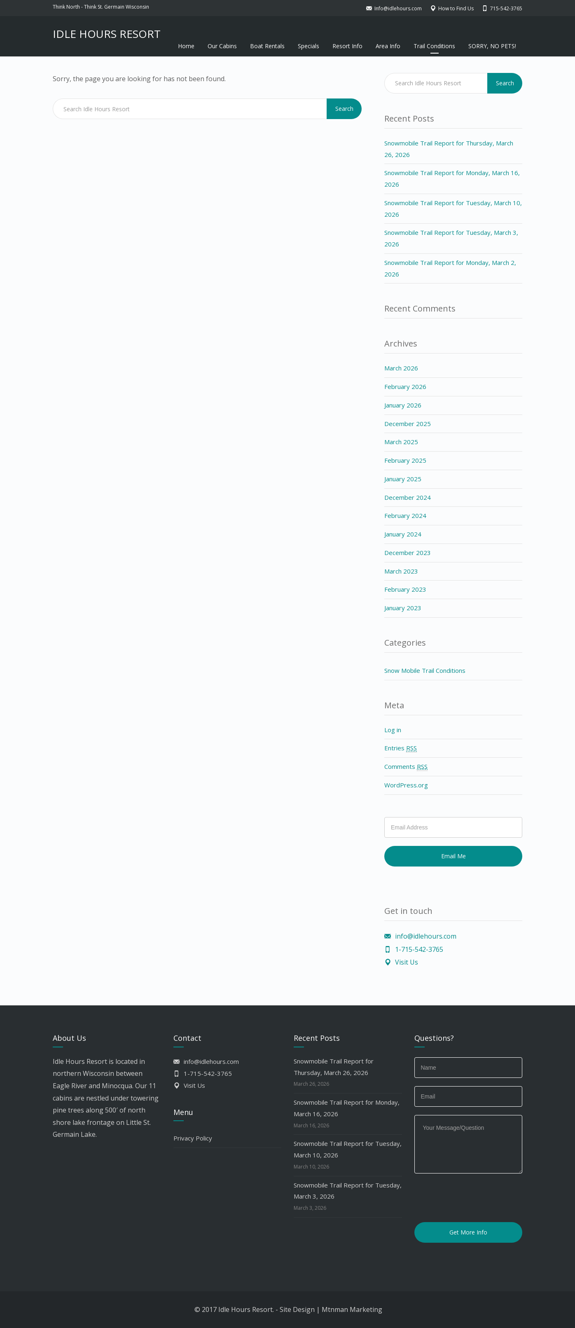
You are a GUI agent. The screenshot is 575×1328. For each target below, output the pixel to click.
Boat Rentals (267, 46)
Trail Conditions (434, 46)
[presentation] (477, 1198)
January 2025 (402, 479)
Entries (400, 748)
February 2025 (405, 460)
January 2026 (402, 405)
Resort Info (347, 46)
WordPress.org (406, 785)
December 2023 (407, 552)
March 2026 (401, 368)
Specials (308, 46)
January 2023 (402, 608)
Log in (392, 730)
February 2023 (405, 589)
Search (344, 108)
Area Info (388, 46)
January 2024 (402, 534)
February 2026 (405, 386)
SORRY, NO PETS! (492, 46)
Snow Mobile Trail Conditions (424, 670)
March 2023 (401, 571)
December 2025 (407, 423)
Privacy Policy (192, 1138)
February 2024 (405, 515)
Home (186, 46)
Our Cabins (222, 46)
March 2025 (401, 442)
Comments (406, 766)
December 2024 (407, 497)
